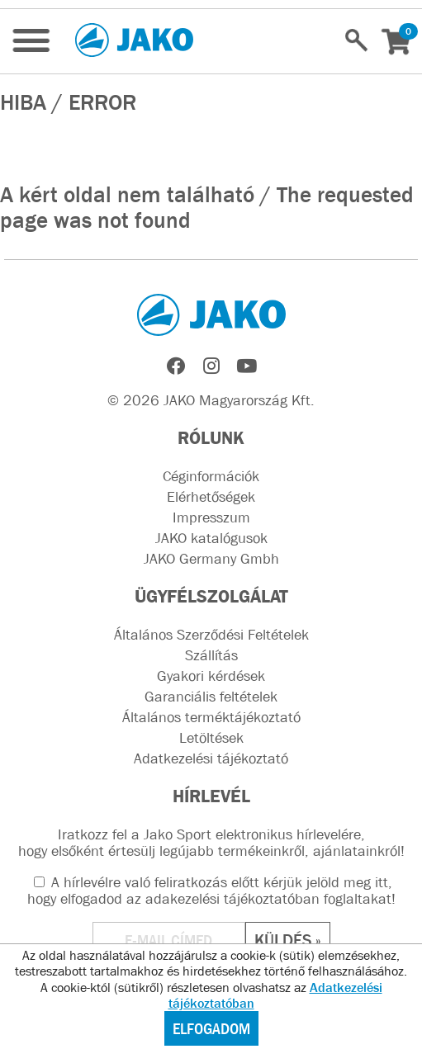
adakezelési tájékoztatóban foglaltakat (268, 899)
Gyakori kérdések (211, 676)
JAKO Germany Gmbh (211, 558)
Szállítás (211, 655)
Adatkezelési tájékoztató (211, 758)
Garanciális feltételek (211, 696)
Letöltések (211, 738)
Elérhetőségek (211, 497)
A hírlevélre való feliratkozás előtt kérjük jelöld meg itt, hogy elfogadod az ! (211, 890)
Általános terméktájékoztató (211, 717)
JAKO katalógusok (211, 538)
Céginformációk (211, 476)
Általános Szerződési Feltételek (211, 634)
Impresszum (211, 517)
